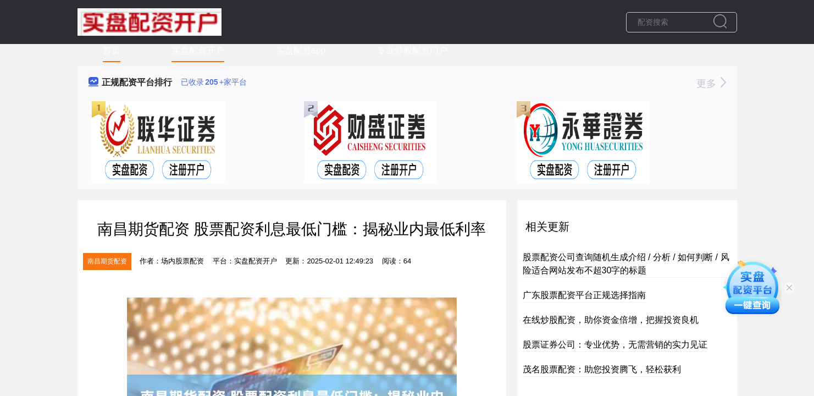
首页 (111, 50)
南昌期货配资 (107, 261)
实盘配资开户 (197, 50)
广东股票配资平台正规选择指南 (584, 295)
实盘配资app (301, 50)
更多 (711, 83)
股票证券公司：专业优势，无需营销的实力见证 (615, 344)
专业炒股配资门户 (412, 50)
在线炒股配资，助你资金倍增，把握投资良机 (611, 319)
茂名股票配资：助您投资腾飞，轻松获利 (602, 369)
